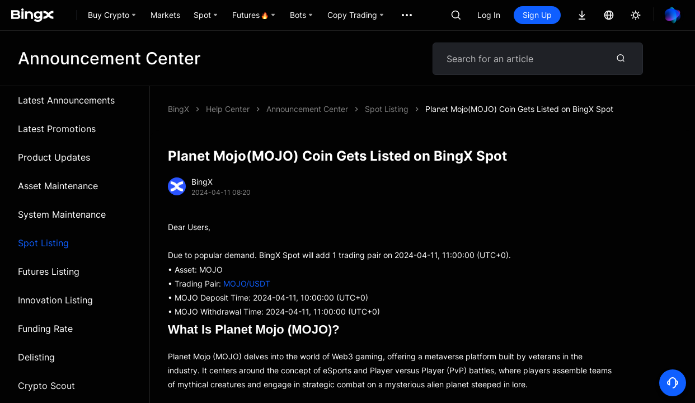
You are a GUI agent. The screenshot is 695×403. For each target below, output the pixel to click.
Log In (488, 15)
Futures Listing (48, 271)
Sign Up (537, 15)
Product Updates (54, 157)
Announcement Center (307, 109)
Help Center (228, 109)
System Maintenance (62, 214)
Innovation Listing (55, 300)
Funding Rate (45, 328)
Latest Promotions (57, 128)
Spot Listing (43, 243)
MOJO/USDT (246, 283)
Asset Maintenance (58, 185)
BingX (178, 109)
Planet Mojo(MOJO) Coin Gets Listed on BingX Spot (519, 109)
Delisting (36, 357)
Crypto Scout (46, 385)
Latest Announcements (66, 100)
